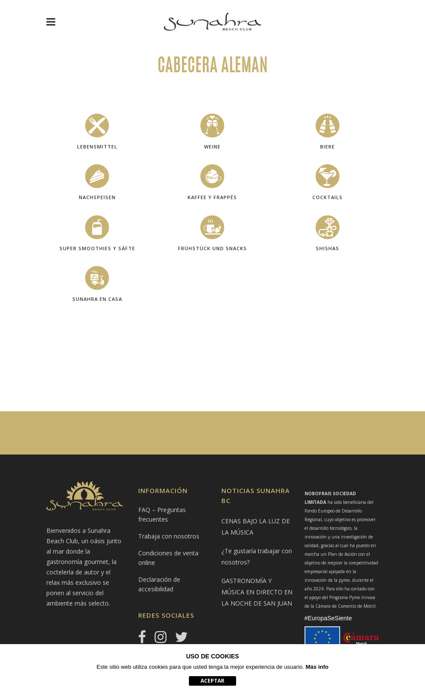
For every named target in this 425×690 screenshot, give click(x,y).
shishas (327, 248)
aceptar (212, 680)
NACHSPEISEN (97, 197)
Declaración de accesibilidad (159, 584)
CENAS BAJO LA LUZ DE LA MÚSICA (255, 526)
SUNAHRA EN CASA (97, 299)
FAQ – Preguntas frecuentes (162, 514)
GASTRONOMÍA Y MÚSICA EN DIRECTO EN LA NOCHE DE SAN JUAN (256, 592)
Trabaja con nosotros (168, 536)
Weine (212, 146)
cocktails (327, 197)
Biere (327, 146)
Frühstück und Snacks (212, 248)
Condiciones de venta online (168, 558)
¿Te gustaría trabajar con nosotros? (256, 556)
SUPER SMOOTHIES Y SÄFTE (97, 248)
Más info (317, 667)
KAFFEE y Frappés (212, 197)
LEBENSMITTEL (97, 146)
